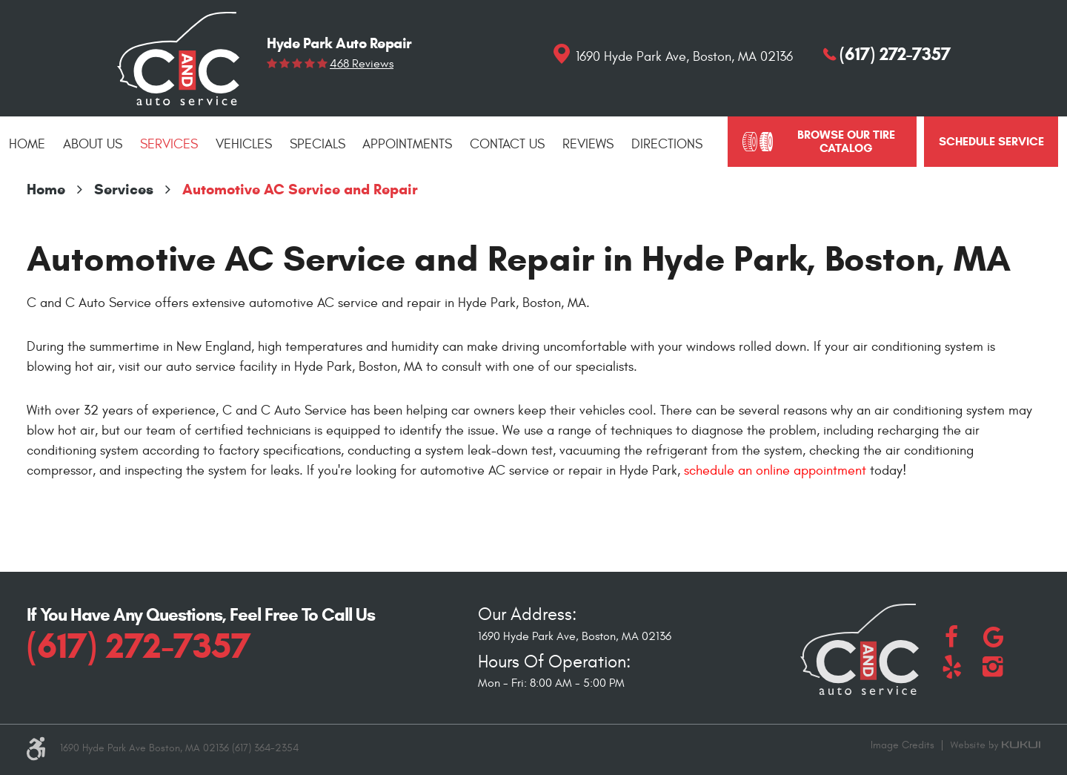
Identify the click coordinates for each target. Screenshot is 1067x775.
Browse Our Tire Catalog (846, 141)
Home (27, 144)
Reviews (588, 144)
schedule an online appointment (775, 470)
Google (993, 637)
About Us (92, 144)
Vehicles (244, 144)
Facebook (951, 637)
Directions (666, 144)
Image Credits (902, 745)
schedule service (991, 141)
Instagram (993, 667)
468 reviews (361, 64)
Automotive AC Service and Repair (300, 189)
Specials (317, 144)
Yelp (951, 667)
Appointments (407, 144)
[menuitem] (27, 145)
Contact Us (507, 144)
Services (169, 144)
